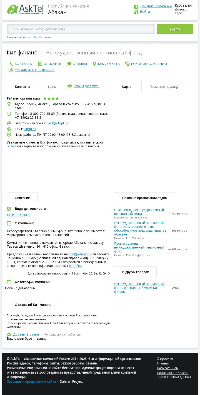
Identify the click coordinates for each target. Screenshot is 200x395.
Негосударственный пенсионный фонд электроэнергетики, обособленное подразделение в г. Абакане (140, 228)
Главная (11, 37)
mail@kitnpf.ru (57, 123)
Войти (145, 11)
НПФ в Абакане (18, 215)
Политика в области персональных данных (174, 375)
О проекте (165, 358)
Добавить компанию (156, 6)
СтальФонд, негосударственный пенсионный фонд (139, 212)
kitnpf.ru (30, 129)
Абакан (23, 37)
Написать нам (167, 368)
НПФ (33, 37)
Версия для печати (86, 86)
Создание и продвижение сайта (31, 381)
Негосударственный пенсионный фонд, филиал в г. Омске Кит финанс (139, 288)
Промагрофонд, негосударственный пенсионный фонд (139, 247)
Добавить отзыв (26, 334)
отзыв (11, 146)
